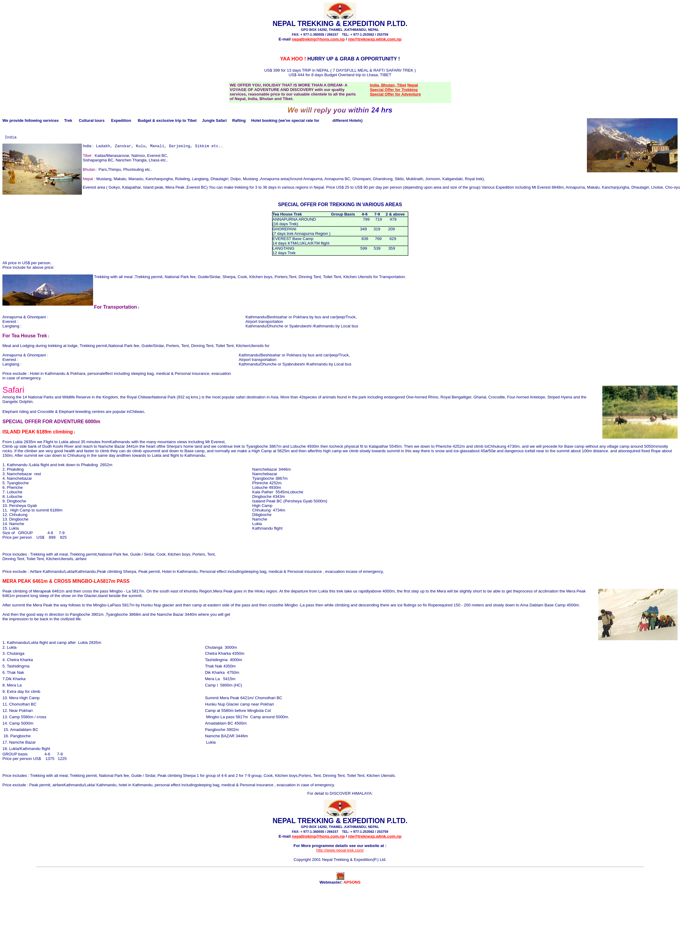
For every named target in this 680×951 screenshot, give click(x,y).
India (11, 138)
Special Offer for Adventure (395, 94)
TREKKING (342, 207)
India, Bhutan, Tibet (388, 85)
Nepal (412, 85)
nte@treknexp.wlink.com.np (375, 39)
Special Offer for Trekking (394, 89)
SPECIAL (288, 207)
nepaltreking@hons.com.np (318, 39)
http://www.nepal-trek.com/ (340, 853)
